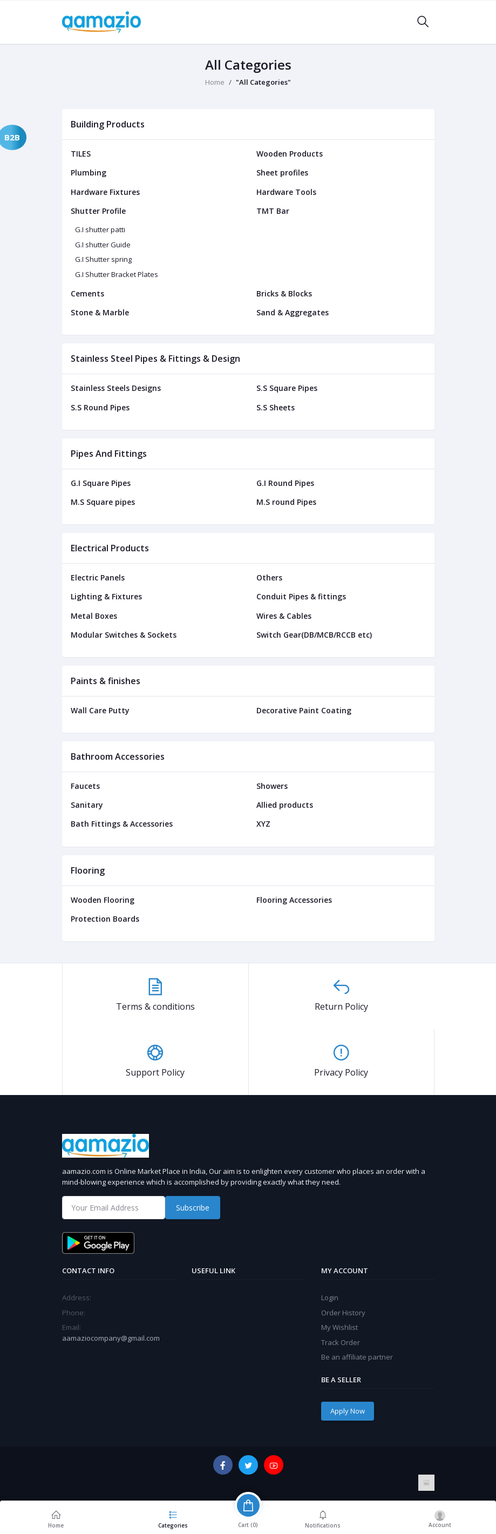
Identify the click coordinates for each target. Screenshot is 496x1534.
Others (269, 577)
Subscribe (192, 1207)
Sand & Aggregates (292, 312)
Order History (343, 1312)
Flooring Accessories (294, 900)
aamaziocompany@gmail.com (111, 1338)
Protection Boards (105, 919)
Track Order (340, 1342)
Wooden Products (289, 153)
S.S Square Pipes (286, 388)
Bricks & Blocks (284, 293)
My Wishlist (339, 1327)
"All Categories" (263, 82)
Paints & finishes (105, 681)
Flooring (88, 870)
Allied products (284, 805)
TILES (81, 153)
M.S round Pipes (286, 502)
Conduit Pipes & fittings (301, 596)
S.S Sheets (275, 407)
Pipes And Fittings (109, 453)
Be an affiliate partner (357, 1357)
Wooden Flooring (102, 900)
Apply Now (347, 1411)
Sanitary (87, 805)
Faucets (85, 786)
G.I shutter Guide (103, 244)
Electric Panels (98, 577)
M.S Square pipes (103, 502)
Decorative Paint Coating (303, 710)
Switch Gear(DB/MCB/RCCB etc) (314, 635)
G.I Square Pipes (101, 483)
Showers (272, 786)
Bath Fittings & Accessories (122, 824)
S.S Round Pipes (100, 407)
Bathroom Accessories (118, 756)
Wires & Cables (283, 616)
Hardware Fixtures (105, 192)
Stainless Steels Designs (116, 388)
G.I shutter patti (100, 229)
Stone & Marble (100, 312)
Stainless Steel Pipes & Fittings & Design (155, 358)
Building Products (108, 124)
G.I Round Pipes (285, 483)
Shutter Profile (98, 211)
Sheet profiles (282, 172)
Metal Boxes (94, 616)
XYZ (263, 824)
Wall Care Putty (100, 710)
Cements (87, 293)
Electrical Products (110, 548)
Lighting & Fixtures (106, 596)
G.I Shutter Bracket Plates (116, 274)
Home (215, 82)
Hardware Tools (286, 192)
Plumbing (88, 172)
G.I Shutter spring (103, 259)
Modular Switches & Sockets (123, 635)
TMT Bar (272, 211)
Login (329, 1297)
